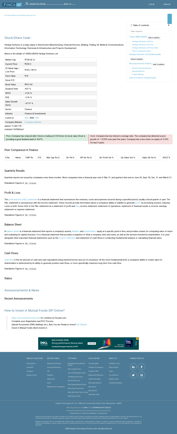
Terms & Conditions (89, 413)
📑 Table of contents (139, 25)
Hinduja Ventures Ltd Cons (143, 45)
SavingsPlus (31, 363)
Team (111, 371)
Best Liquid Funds (74, 369)
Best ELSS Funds (74, 380)
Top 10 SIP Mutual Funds (77, 373)
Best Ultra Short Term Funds (78, 392)
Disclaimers (102, 413)
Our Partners (113, 375)
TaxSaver (30, 371)
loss (77, 206)
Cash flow (9, 259)
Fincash (7, 15)
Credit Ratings (138, 74)
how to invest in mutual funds (142, 78)
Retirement (51, 379)
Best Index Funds (74, 396)
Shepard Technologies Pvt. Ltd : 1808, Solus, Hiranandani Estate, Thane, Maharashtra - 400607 (88, 403)
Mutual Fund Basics (54, 363)
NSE (37, 118)
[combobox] (42, 4)
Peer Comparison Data (141, 51)
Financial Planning (54, 367)
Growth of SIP (93, 371)
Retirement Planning (95, 375)
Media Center (114, 379)
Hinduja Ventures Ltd (27, 15)
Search (15, 15)
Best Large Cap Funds (76, 388)
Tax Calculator (93, 363)
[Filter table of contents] (149, 31)
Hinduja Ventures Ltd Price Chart (145, 48)
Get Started (81, 324)
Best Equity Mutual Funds (77, 384)
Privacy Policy (75, 413)
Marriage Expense (94, 383)
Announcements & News (140, 63)
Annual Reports (138, 71)
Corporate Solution (115, 383)
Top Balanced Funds (75, 376)
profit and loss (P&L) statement (22, 199)
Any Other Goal (93, 394)
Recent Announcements (141, 68)
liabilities (76, 231)
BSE (27, 118)
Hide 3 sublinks (158, 64)
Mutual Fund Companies (56, 386)
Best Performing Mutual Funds (76, 364)
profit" (138, 202)
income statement (67, 238)
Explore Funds (32, 375)
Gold (48, 383)
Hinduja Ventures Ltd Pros (142, 41)
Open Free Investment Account (26, 317)
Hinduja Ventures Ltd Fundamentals (145, 54)
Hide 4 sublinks (153, 38)
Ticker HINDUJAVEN (138, 37)
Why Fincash (113, 367)
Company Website (33, 122)
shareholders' (90, 231)
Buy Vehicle (92, 390)
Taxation (50, 375)
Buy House (92, 386)
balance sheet (12, 231)
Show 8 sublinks (137, 59)
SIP (48, 371)
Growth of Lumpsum (95, 367)
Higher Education (94, 379)
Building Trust (114, 363)
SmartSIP (30, 367)
